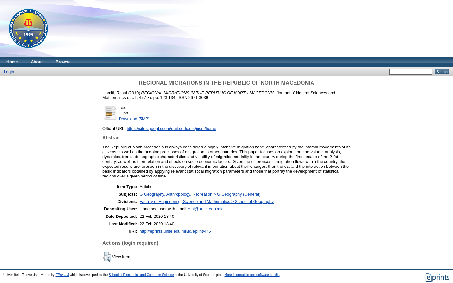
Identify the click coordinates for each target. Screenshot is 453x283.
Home (12, 61)
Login (9, 71)
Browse (63, 61)
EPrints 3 (62, 275)
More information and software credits (251, 275)
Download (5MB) (134, 118)
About (37, 61)
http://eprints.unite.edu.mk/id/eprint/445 (175, 231)
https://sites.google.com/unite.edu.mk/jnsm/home (171, 128)
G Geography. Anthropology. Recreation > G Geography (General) (200, 194)
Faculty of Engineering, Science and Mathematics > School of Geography (207, 201)
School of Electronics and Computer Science (141, 275)
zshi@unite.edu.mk (204, 209)
